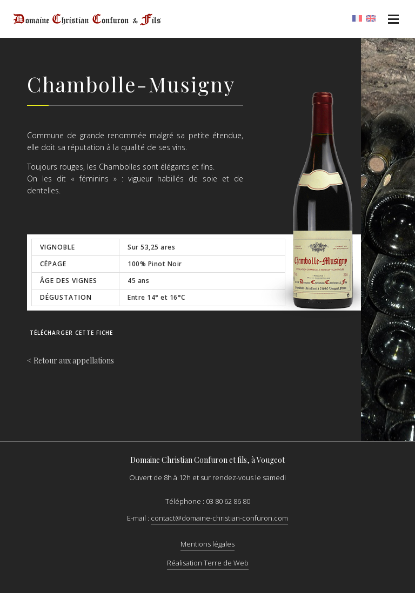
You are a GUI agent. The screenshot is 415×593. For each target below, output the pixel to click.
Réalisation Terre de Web (208, 563)
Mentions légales (207, 544)
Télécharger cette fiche (71, 332)
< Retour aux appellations (70, 360)
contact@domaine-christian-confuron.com (219, 518)
